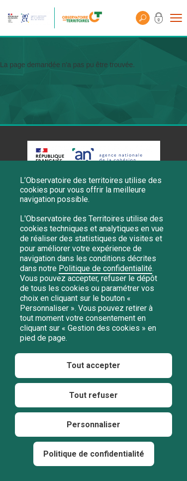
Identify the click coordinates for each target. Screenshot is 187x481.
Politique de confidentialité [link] (93, 454)
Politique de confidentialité (105, 268)
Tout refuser (93, 395)
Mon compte (158, 20)
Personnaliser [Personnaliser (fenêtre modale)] (93, 424)
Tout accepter (93, 365)
